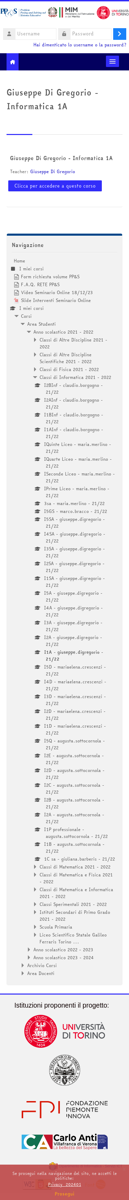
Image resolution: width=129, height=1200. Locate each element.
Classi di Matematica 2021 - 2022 (75, 866)
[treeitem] (65, 617)
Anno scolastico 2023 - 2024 (63, 957)
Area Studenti (41, 324)
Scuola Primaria (56, 926)
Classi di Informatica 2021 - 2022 (75, 377)
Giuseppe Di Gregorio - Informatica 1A (61, 158)
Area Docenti (40, 973)
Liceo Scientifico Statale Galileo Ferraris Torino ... (73, 938)
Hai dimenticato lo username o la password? (79, 45)
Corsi (26, 316)
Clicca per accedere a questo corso (55, 186)
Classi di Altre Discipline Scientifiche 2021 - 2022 (66, 358)
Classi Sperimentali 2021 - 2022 (73, 904)
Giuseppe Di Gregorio (52, 171)
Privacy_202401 (64, 1184)
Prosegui (65, 1194)
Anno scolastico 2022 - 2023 (63, 949)
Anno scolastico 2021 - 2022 (63, 331)
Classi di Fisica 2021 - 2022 (69, 369)
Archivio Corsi (42, 965)
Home (19, 260)
